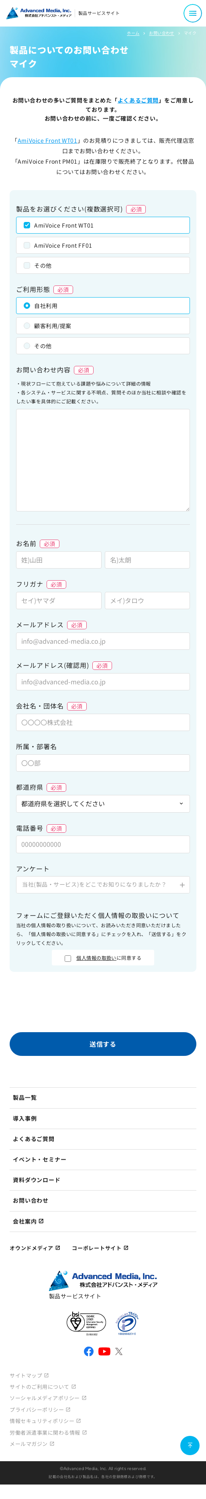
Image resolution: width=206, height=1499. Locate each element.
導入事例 (25, 1118)
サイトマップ (26, 1375)
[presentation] (103, 1003)
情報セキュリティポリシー (42, 1421)
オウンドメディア (31, 1248)
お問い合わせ (161, 33)
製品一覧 (25, 1097)
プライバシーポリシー (37, 1409)
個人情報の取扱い (96, 957)
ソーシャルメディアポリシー (45, 1398)
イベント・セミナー (40, 1159)
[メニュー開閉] (193, 13)
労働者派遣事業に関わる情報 (45, 1432)
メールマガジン (29, 1444)
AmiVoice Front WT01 (48, 140)
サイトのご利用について (39, 1386)
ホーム (133, 33)
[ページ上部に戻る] (190, 1445)
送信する (103, 1044)
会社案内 (25, 1221)
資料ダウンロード (37, 1180)
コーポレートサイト (97, 1248)
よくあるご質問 (138, 100)
